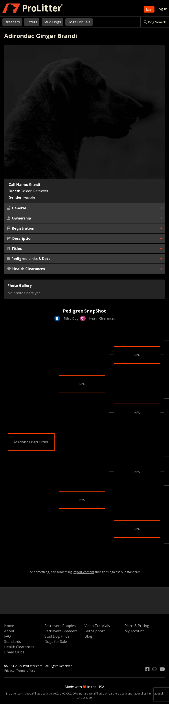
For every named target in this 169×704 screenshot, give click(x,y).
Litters (31, 22)
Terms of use (25, 670)
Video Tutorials (97, 625)
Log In (162, 9)
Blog (88, 636)
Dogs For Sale (79, 22)
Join (149, 9)
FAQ (7, 636)
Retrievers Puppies (60, 625)
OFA (75, 693)
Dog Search (155, 22)
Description (20, 238)
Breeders (12, 22)
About (9, 631)
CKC (68, 693)
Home (9, 625)
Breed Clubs (14, 652)
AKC (55, 693)
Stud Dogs (52, 22)
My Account (134, 631)
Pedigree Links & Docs (28, 258)
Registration (20, 228)
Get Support (94, 631)
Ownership (19, 218)
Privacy (9, 670)
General (16, 208)
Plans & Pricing (137, 625)
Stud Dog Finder (57, 636)
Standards (12, 641)
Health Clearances (26, 268)
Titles (14, 248)
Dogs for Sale (55, 641)
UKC (62, 693)
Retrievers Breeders (60, 631)
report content (83, 572)
